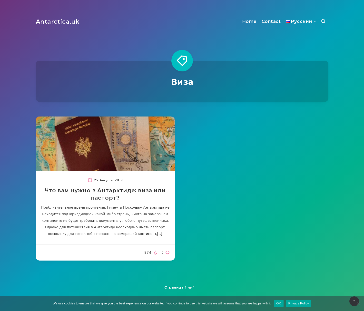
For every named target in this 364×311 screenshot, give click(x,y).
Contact (271, 21)
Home (249, 21)
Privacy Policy (298, 303)
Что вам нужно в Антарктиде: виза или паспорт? (105, 194)
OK (278, 303)
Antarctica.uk (57, 21)
